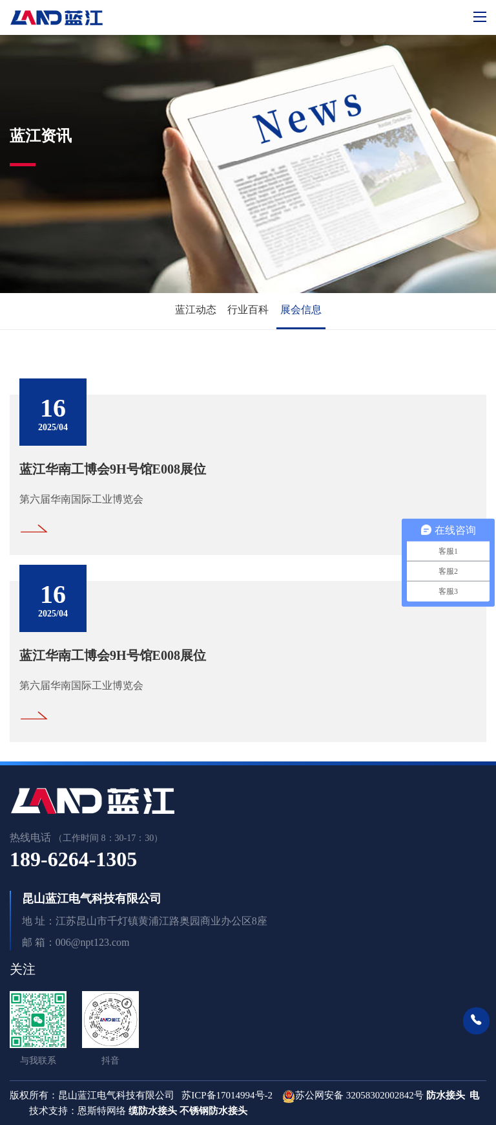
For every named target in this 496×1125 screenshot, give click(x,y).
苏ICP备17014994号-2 (227, 1095)
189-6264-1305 (73, 859)
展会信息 (301, 309)
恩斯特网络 (103, 1111)
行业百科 (248, 309)
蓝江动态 (195, 309)
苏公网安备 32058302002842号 (359, 1095)
